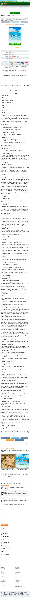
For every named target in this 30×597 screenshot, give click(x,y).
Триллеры (2, 572)
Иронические (3, 567)
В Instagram (23, 22)
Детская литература (5, 542)
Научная (16, 569)
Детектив (2, 566)
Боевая (16, 564)
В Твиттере (14, 22)
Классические (3, 569)
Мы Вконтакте (19, 24)
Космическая (17, 568)
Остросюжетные (3, 582)
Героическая (17, 566)
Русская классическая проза (14, 56)
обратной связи (3, 595)
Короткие (2, 580)
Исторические (3, 568)
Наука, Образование (5, 536)
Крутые (2, 571)
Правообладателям (18, 586)
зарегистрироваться (12, 493)
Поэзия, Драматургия (5, 554)
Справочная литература (6, 548)
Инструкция (25, 70)
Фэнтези (16, 573)
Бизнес (3, 545)
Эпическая (17, 574)
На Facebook (5, 22)
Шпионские (2, 573)
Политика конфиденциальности (20, 587)
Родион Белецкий (12, 52)
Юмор (3, 551)
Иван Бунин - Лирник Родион (22, 469)
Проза (3, 539)
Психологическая (18, 571)
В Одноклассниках (10, 24)
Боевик (2, 564)
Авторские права (15, 13)
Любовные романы (5, 533)
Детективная (17, 567)
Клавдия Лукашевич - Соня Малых (7, 469)
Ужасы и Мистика (18, 572)
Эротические (3, 585)
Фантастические (3, 581)
